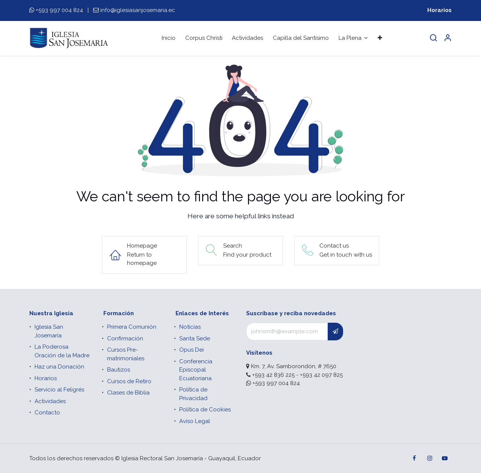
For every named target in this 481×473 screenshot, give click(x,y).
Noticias (190, 326)
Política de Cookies (205, 409)
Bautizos (118, 369)
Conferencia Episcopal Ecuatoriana (195, 370)
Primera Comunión (131, 326)
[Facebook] (414, 458)
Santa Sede (194, 338)
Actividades (50, 401)
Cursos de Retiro (129, 381)
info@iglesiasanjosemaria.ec (137, 10)
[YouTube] (444, 458)
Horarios (439, 10)
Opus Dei (191, 349)
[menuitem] (168, 38)
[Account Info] (447, 38)
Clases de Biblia (128, 392)
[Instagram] (429, 458)
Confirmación (125, 338)
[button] (335, 331)
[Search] (433, 38)
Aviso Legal (194, 421)
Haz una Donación (59, 366)
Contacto (47, 412)
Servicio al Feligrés (59, 389)
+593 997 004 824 (59, 10)
